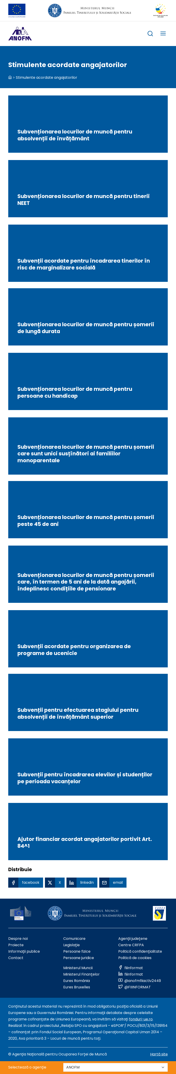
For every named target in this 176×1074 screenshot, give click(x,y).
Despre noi (18, 938)
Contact (15, 957)
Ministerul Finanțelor (81, 974)
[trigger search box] (150, 34)
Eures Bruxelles (76, 987)
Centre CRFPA (131, 945)
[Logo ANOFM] (20, 34)
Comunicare (74, 938)
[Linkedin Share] (81, 883)
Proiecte (16, 945)
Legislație (71, 945)
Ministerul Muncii (78, 968)
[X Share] (55, 883)
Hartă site (159, 1054)
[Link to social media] (130, 968)
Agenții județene (132, 938)
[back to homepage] (10, 77)
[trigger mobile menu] (163, 34)
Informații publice (24, 951)
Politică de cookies (134, 957)
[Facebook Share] (25, 883)
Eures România (76, 980)
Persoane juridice (78, 957)
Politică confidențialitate (140, 951)
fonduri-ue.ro (141, 1019)
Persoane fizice (77, 951)
